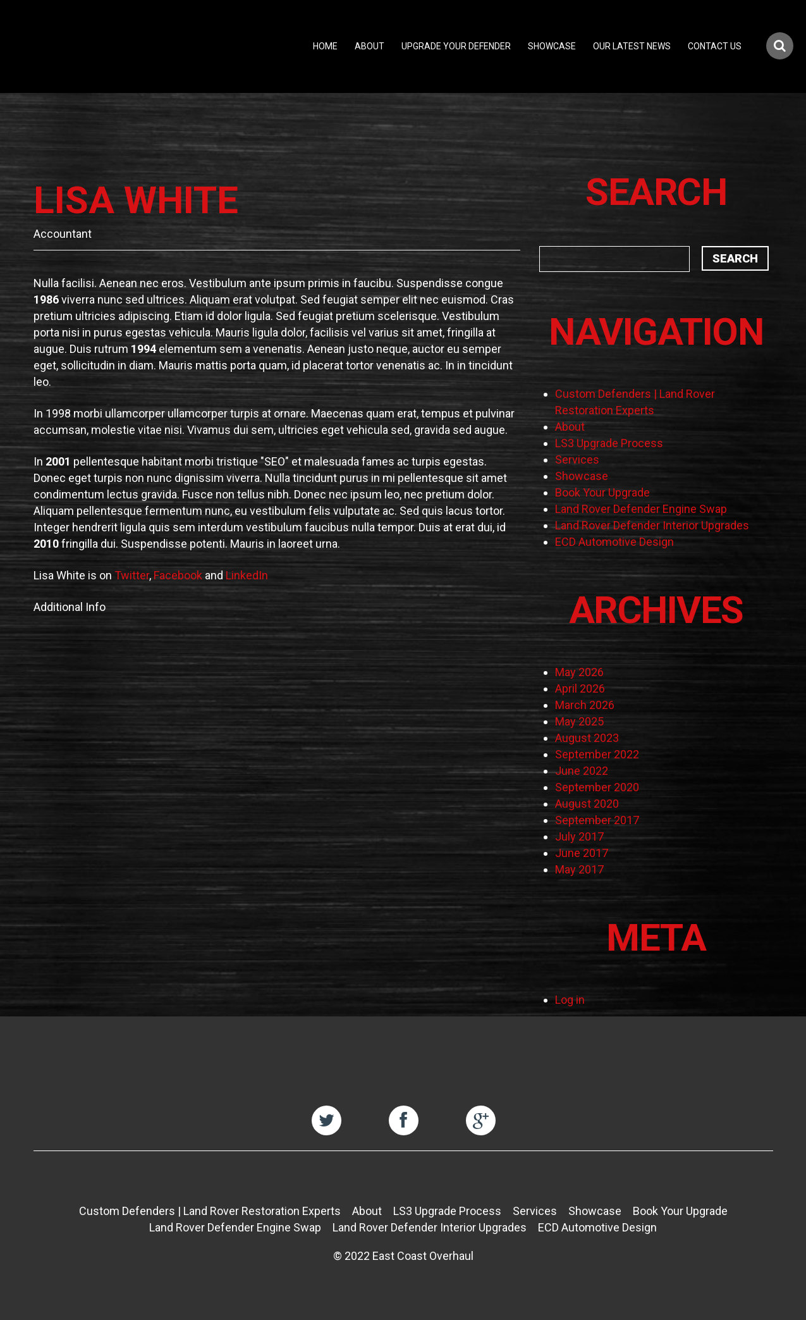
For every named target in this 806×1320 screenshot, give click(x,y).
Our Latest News (632, 46)
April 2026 (580, 688)
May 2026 (579, 672)
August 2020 (587, 803)
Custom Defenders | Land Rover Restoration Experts (210, 1211)
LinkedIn (247, 575)
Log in (570, 999)
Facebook (178, 575)
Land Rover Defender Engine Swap (641, 508)
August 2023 (587, 737)
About (369, 46)
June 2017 (581, 853)
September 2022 (597, 754)
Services (577, 459)
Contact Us (715, 46)
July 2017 (579, 836)
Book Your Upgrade (602, 492)
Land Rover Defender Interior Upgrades (652, 525)
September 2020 (597, 787)
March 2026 (584, 705)
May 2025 (579, 721)
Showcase (552, 46)
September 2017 (597, 820)
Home (325, 46)
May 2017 (579, 869)
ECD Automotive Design (614, 541)
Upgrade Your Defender (456, 46)
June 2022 (581, 770)
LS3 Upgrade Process (609, 443)
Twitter (131, 575)
